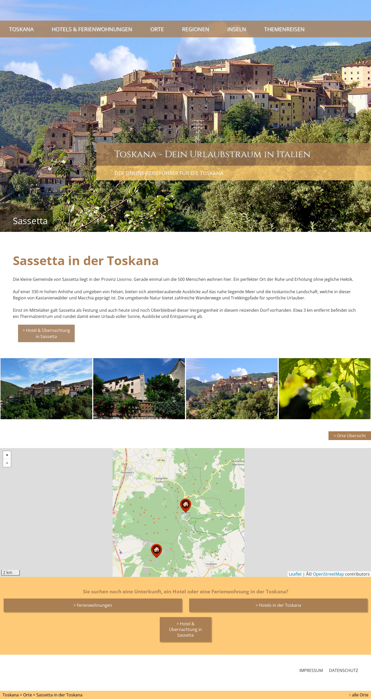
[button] (156, 551)
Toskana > (12, 695)
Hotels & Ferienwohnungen (92, 29)
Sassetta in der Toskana (59, 695)
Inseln (236, 29)
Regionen (195, 29)
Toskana (21, 29)
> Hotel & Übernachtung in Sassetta (46, 333)
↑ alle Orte (358, 695)
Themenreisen (284, 29)
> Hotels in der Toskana (278, 605)
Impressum (311, 670)
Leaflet (295, 574)
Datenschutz (343, 670)
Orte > (29, 695)
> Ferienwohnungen (92, 605)
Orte (157, 29)
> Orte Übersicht (350, 436)
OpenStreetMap (328, 574)
